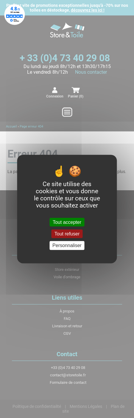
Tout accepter (67, 222)
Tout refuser (67, 233)
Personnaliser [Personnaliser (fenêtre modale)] (67, 245)
